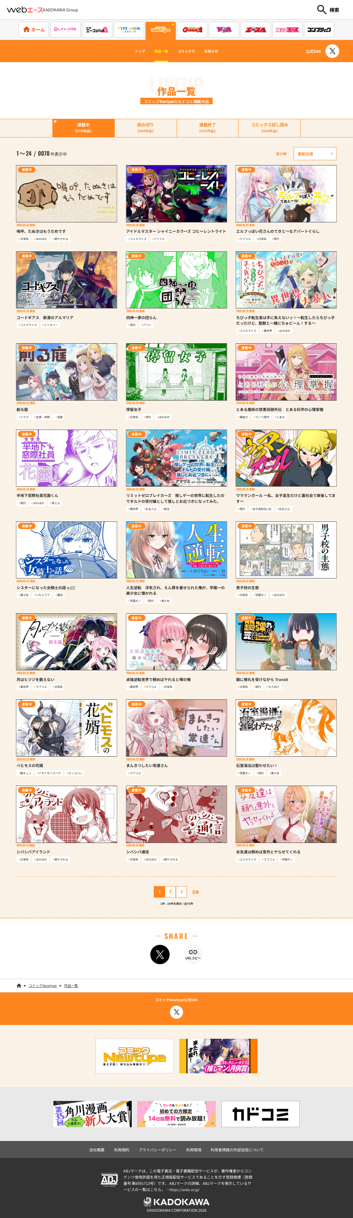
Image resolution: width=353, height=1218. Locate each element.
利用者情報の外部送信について (233, 1147)
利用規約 (126, 1147)
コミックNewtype (43, 984)
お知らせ (224, 51)
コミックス (189, 51)
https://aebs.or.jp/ (185, 1187)
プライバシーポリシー (159, 1147)
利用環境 (193, 1147)
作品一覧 (155, 51)
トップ (126, 51)
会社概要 (102, 1147)
